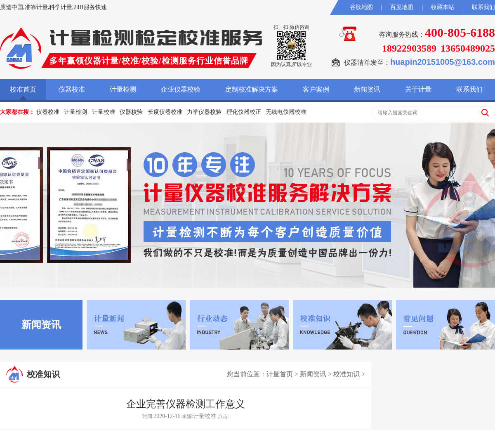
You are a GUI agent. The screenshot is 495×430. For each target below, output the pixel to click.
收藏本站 (442, 7)
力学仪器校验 (204, 112)
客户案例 (316, 89)
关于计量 (418, 89)
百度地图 (401, 7)
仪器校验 (131, 112)
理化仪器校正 (243, 112)
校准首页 (23, 89)
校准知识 (346, 374)
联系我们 (483, 7)
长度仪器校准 (165, 112)
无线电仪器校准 (286, 112)
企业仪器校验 (180, 89)
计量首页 (279, 374)
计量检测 (123, 89)
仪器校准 (72, 89)
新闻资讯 (367, 89)
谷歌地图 (361, 7)
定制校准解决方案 (251, 89)
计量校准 (103, 112)
